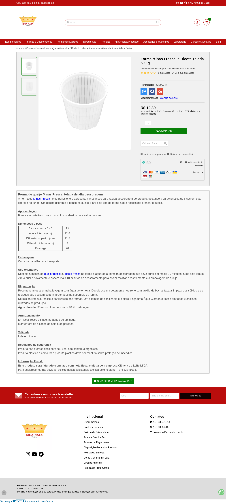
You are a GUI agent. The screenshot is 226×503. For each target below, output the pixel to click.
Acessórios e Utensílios (156, 41)
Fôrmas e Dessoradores (39, 41)
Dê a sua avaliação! (183, 73)
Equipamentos (13, 41)
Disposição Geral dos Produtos (101, 447)
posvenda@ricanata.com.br (166, 432)
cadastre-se (47, 3)
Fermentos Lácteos (67, 41)
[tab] (172, 164)
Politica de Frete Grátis (96, 468)
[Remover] (142, 123)
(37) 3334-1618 (160, 422)
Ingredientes (89, 41)
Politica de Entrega (94, 452)
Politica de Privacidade (96, 432)
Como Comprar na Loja (96, 457)
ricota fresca (72, 273)
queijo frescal (52, 273)
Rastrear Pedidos (93, 427)
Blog (218, 41)
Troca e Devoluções (95, 437)
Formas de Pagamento (96, 442)
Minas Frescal (42, 198)
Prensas (105, 41)
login (35, 3)
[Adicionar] (154, 123)
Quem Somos (91, 422)
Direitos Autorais (93, 462)
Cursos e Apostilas (201, 41)
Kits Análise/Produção (127, 41)
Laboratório (180, 41)
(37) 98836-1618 (199, 3)
